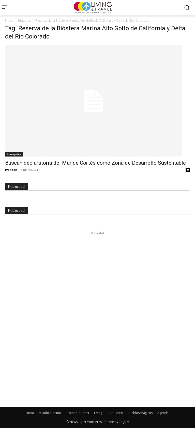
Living (98, 413)
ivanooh (11, 170)
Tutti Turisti (115, 413)
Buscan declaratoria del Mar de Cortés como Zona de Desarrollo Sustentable (95, 163)
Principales (14, 154)
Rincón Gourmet (77, 413)
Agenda (163, 413)
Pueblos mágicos (140, 413)
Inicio (9, 20)
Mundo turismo (50, 413)
